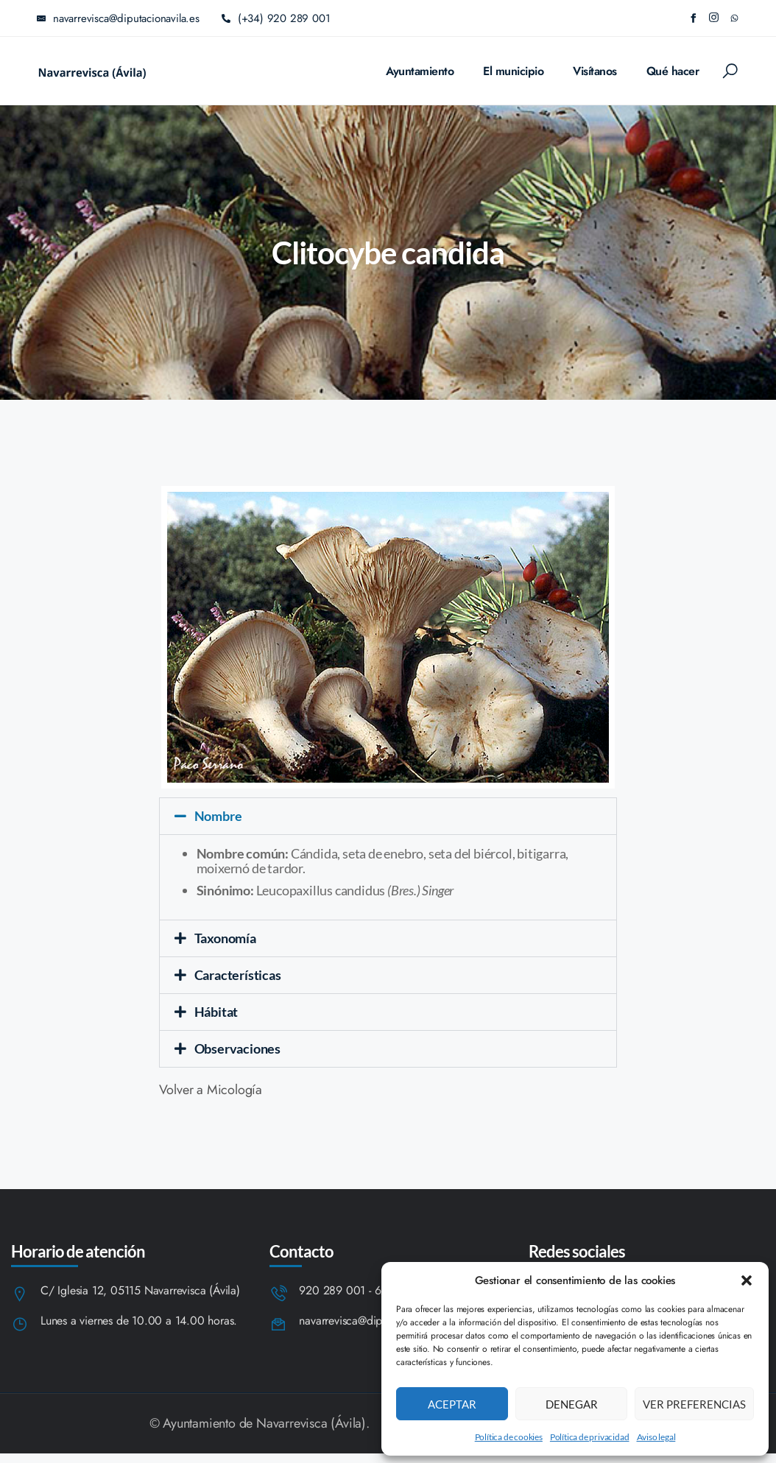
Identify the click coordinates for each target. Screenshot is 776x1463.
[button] (746, 1280)
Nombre (218, 816)
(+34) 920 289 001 (276, 18)
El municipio (513, 71)
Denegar (572, 1404)
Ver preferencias (694, 1404)
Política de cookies (509, 1436)
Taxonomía (225, 938)
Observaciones (237, 1048)
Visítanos (595, 71)
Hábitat (216, 1012)
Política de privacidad (589, 1436)
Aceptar (452, 1404)
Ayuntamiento (420, 71)
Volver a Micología (210, 1089)
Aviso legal (656, 1436)
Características (237, 975)
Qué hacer (672, 71)
